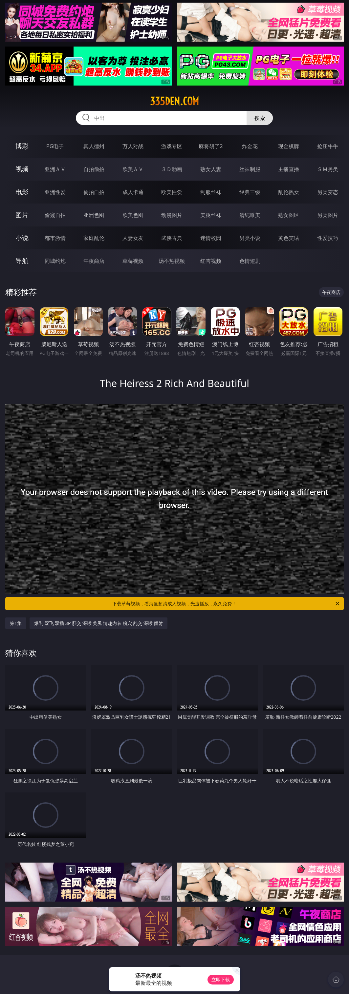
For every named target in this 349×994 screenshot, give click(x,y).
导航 (22, 260)
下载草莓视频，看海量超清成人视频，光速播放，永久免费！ (226, 604)
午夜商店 (93, 260)
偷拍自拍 (93, 192)
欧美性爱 (171, 192)
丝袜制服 (249, 169)
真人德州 (93, 146)
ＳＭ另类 (327, 169)
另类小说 (249, 238)
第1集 (16, 623)
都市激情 (55, 238)
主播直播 (288, 169)
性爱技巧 (327, 238)
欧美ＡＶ (132, 169)
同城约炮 (55, 260)
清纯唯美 (249, 215)
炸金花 (250, 146)
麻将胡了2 (211, 146)
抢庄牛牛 (327, 146)
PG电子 (55, 146)
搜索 (259, 118)
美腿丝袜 (210, 215)
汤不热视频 (172, 260)
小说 (22, 237)
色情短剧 (249, 260)
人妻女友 (132, 238)
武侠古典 (171, 238)
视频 (22, 169)
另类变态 (327, 192)
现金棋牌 (288, 146)
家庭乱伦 (93, 238)
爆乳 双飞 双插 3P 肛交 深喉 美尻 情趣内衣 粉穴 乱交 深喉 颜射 (98, 623)
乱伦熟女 (288, 192)
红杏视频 (210, 260)
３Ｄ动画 (171, 169)
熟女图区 (288, 215)
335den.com (174, 101)
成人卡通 (132, 192)
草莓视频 (132, 260)
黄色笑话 (288, 238)
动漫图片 (171, 215)
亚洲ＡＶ (55, 169)
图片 (22, 214)
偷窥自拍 (55, 215)
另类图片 (327, 215)
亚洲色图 (93, 215)
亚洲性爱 (55, 192)
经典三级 (249, 192)
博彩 (22, 146)
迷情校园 (210, 238)
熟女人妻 (210, 169)
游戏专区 (171, 146)
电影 (22, 191)
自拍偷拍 (93, 169)
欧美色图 (132, 215)
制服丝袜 (210, 192)
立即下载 (220, 979)
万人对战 (132, 146)
